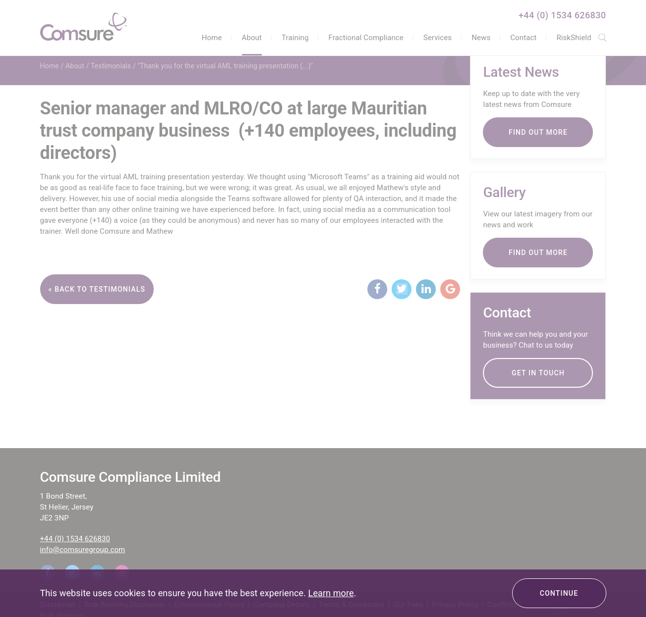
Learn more (331, 593)
